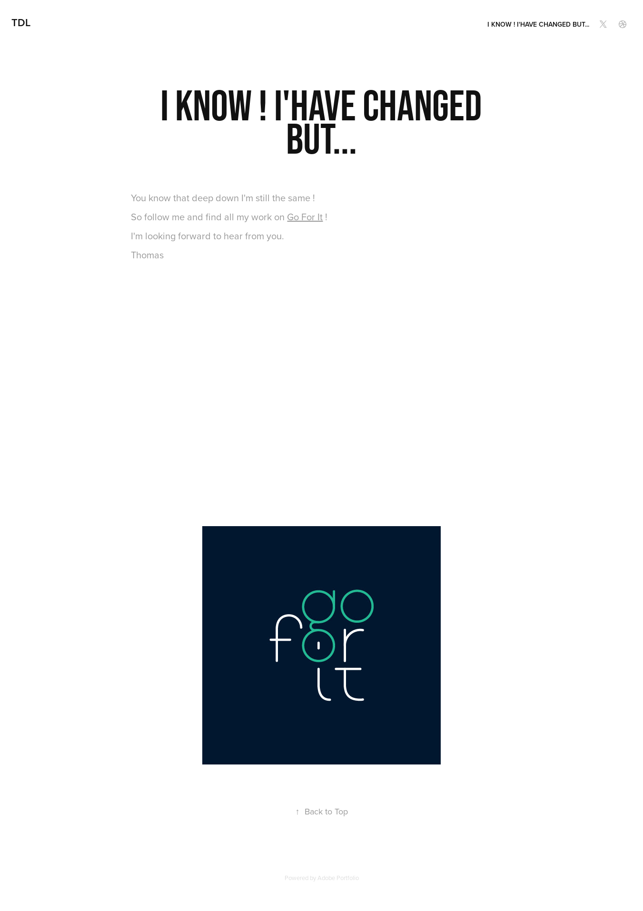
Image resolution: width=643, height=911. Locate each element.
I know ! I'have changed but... (538, 24)
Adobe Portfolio (338, 877)
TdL (20, 22)
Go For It (305, 217)
